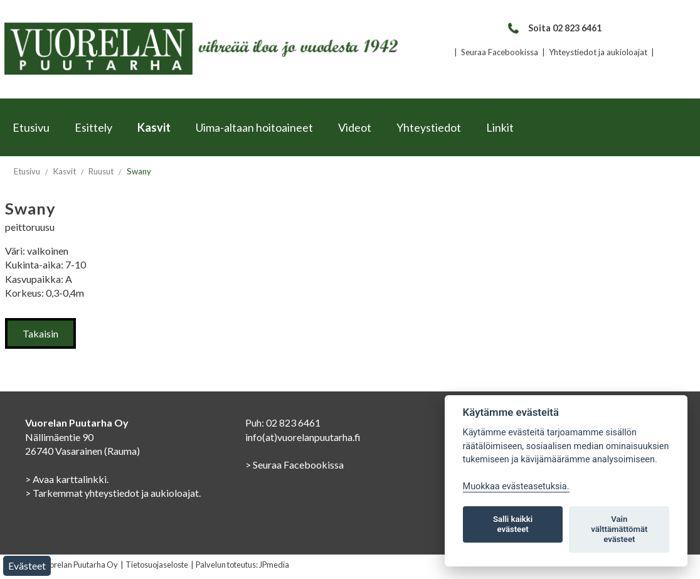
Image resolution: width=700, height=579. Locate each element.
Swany (139, 171)
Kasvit (154, 127)
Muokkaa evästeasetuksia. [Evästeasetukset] (516, 486)
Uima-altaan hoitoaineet (254, 127)
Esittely (93, 127)
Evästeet (27, 565)
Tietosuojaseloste (156, 565)
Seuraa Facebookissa (499, 52)
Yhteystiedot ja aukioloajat (598, 52)
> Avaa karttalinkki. (67, 479)
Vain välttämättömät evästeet (619, 529)
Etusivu (31, 127)
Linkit (500, 127)
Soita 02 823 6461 (554, 28)
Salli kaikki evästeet (513, 524)
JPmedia (274, 565)
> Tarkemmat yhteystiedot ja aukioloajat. (113, 493)
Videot (354, 127)
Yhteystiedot (428, 127)
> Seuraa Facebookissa (294, 464)
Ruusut (101, 171)
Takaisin (40, 333)
